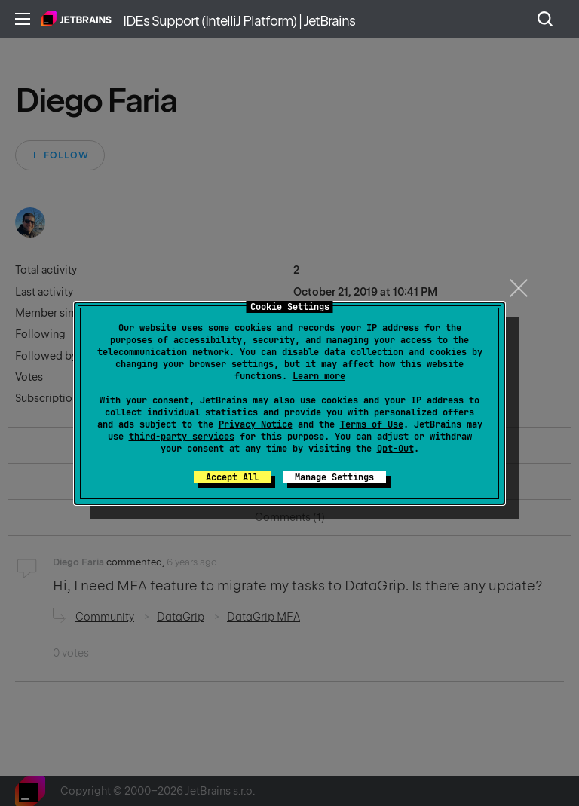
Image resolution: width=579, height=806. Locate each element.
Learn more (319, 376)
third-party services (181, 437)
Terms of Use (371, 424)
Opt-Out (395, 449)
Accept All (232, 477)
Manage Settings (334, 477)
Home (76, 18)
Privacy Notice (256, 424)
